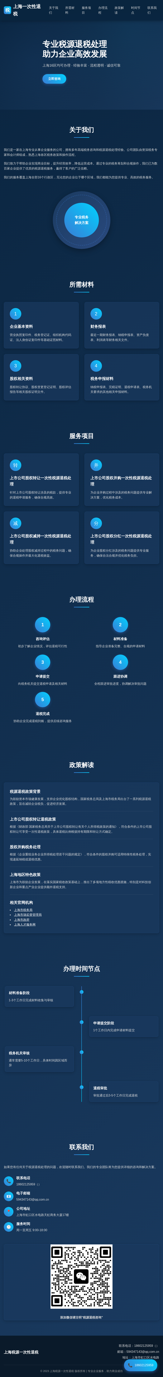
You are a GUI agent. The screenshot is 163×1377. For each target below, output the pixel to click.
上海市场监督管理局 (28, 914)
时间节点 (135, 10)
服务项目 (86, 10)
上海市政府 (21, 919)
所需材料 (69, 10)
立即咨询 (54, 78)
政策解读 (119, 10)
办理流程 (103, 10)
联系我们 (152, 10)
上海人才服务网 (25, 924)
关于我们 (53, 10)
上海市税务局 (23, 910)
